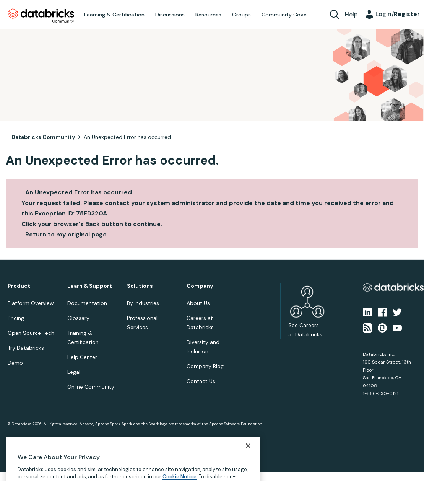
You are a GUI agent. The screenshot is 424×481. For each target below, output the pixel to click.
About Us (198, 303)
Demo (15, 362)
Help (351, 14)
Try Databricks (26, 347)
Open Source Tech (31, 332)
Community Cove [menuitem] (284, 14)
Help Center (82, 357)
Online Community (90, 386)
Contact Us (201, 381)
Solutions (140, 286)
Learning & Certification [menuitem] (114, 14)
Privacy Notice (21, 440)
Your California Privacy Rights (144, 440)
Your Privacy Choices (90, 440)
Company (200, 286)
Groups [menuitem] (241, 14)
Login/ (397, 14)
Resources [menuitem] (208, 14)
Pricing (16, 318)
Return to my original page (66, 234)
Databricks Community (41, 16)
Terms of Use (52, 440)
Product (19, 286)
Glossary (78, 318)
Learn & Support (89, 286)
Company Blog (205, 366)
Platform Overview (31, 303)
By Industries (143, 303)
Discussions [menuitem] (170, 14)
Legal (73, 371)
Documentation (87, 303)
